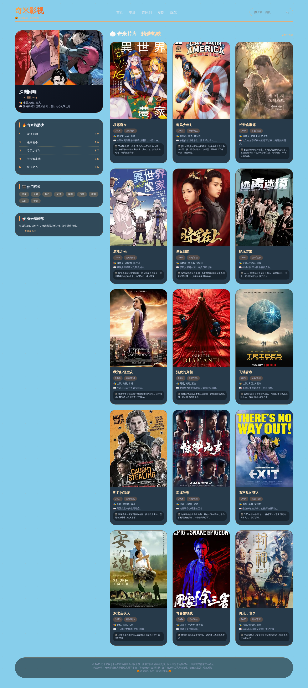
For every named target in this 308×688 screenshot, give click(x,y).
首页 (119, 12)
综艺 (173, 12)
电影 (132, 12)
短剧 (161, 12)
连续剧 (147, 12)
